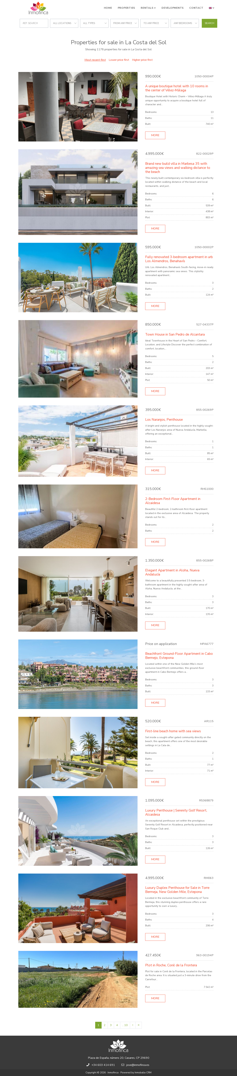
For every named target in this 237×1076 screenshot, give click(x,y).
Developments (173, 8)
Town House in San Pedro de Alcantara (175, 334)
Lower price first (119, 60)
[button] (211, 8)
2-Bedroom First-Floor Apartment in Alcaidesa (172, 501)
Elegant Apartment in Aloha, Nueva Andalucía (172, 572)
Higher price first (142, 60)
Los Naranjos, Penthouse (164, 419)
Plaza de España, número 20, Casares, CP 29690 (118, 1058)
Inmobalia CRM (143, 1072)
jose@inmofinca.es (137, 1065)
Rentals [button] (147, 8)
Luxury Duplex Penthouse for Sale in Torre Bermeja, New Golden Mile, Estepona (177, 889)
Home (108, 8)
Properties (126, 8)
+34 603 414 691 (103, 1065)
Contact (196, 8)
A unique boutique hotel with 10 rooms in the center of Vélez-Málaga (176, 88)
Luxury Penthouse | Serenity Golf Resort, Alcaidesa (176, 812)
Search (209, 23)
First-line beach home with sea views (173, 731)
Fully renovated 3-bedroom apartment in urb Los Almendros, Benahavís (179, 259)
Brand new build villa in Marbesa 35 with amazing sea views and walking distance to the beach (177, 167)
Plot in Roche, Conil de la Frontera (171, 965)
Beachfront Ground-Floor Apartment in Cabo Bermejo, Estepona (179, 655)
